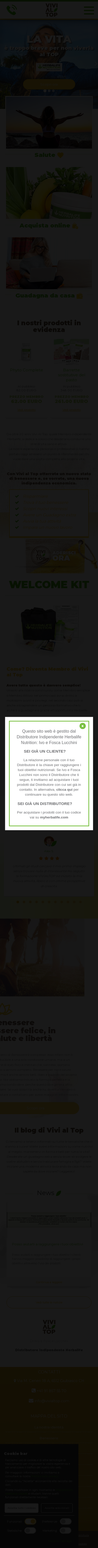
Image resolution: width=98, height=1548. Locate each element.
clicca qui (64, 790)
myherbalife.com (54, 817)
